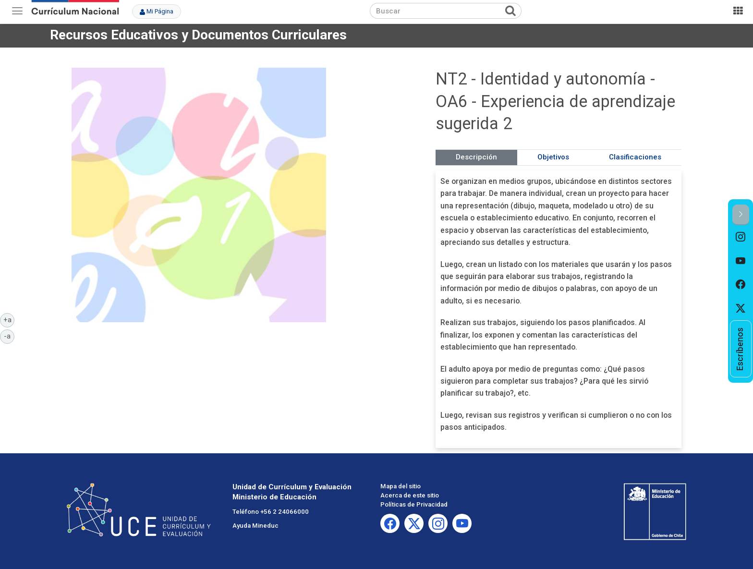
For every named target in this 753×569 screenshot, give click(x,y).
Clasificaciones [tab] (635, 157)
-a (9, 335)
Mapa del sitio (400, 486)
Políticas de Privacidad (414, 504)
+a (9, 319)
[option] (741, 237)
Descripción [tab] (476, 157)
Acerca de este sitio (409, 495)
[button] (740, 215)
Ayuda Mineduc (255, 525)
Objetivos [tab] (553, 157)
